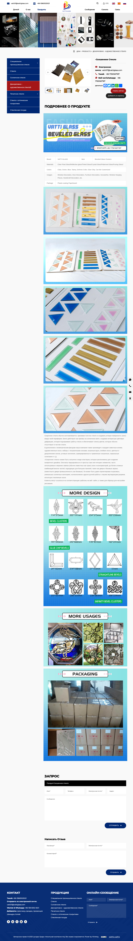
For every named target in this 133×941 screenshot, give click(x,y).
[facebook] (8, 921)
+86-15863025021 (41, 3)
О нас (28, 10)
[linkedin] (12, 921)
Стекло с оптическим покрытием (19, 102)
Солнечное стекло (17, 78)
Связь (117, 10)
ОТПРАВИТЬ (115, 825)
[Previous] (48, 72)
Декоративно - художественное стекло (109, 51)
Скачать (104, 10)
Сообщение (90, 10)
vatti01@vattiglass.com (17, 3)
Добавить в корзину (116, 96)
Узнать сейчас (118, 91)
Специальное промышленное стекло (19, 63)
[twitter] (16, 921)
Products (86, 51)
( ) (105, 3)
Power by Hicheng (91, 937)
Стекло (13, 71)
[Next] (87, 72)
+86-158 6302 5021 (32, 908)
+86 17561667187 (107, 74)
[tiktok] (25, 921)
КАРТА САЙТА (114, 937)
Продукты (41, 10)
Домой (16, 10)
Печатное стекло (17, 94)
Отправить (116, 872)
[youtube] (21, 921)
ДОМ (78, 51)
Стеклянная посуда (18, 110)
